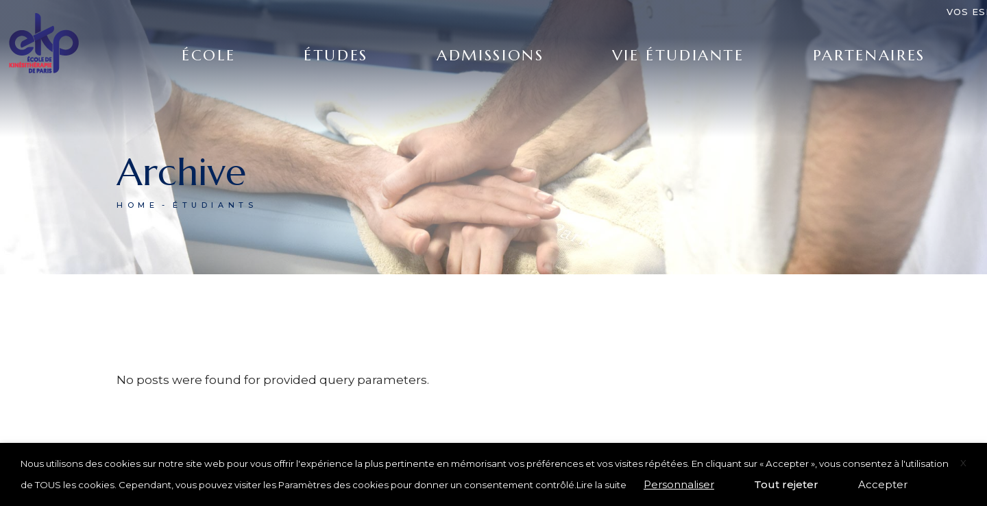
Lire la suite (601, 484)
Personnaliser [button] (679, 484)
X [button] (963, 462)
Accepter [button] (882, 484)
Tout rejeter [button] (786, 484)
